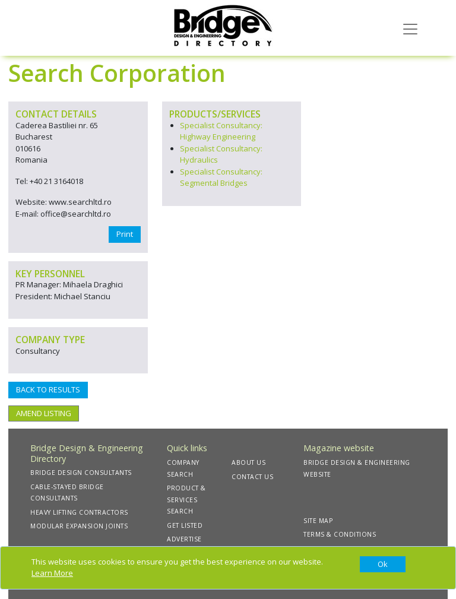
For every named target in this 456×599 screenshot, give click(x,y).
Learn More (52, 573)
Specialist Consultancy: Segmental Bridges (221, 177)
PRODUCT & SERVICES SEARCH (186, 499)
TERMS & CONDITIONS (339, 534)
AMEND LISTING (43, 413)
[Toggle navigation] (410, 28)
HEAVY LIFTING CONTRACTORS (79, 512)
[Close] (383, 564)
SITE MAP (317, 520)
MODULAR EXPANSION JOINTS (79, 526)
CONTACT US (252, 477)
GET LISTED (184, 525)
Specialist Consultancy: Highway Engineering (221, 131)
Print (124, 234)
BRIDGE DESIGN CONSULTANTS (81, 472)
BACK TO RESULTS (48, 389)
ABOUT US (248, 462)
